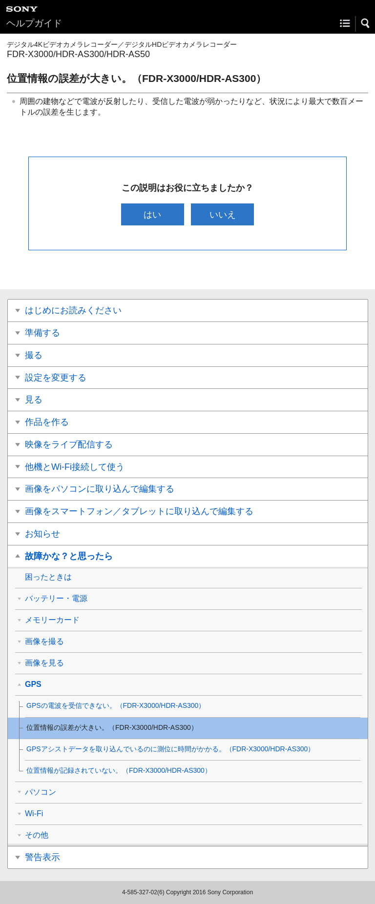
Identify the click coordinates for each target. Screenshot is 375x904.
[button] (366, 23)
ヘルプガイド (34, 23)
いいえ (222, 214)
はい (152, 214)
